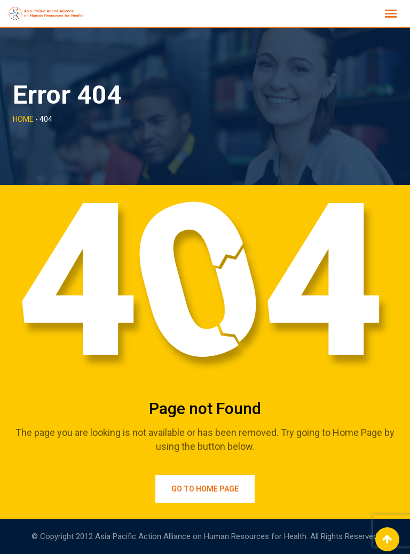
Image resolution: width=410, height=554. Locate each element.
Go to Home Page (205, 489)
